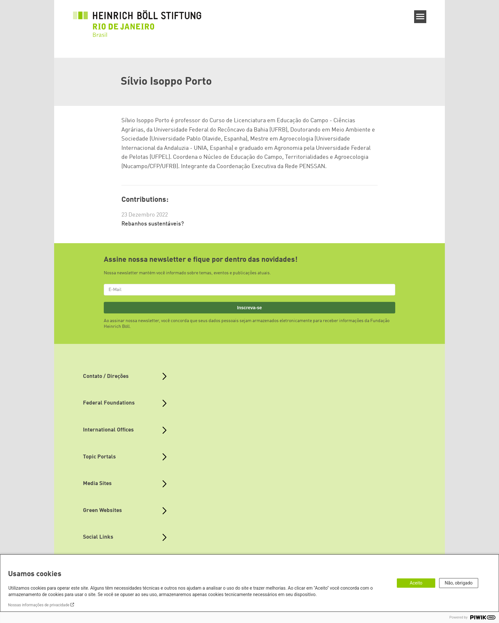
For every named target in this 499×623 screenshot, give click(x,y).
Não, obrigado (458, 582)
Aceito (416, 582)
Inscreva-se (249, 307)
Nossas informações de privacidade (39, 605)
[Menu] (420, 16)
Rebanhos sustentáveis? (152, 224)
